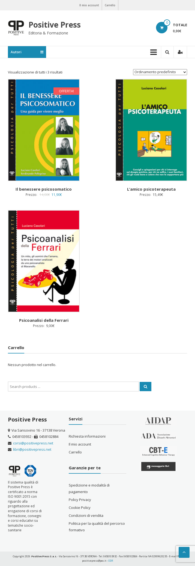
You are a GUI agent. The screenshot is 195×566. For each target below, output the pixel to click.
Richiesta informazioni (87, 436)
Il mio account (89, 5)
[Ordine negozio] (160, 72)
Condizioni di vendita (86, 515)
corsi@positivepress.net (33, 443)
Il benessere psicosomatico (44, 189)
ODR (110, 560)
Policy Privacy (80, 499)
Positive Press (54, 24)
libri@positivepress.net (32, 449)
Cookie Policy (80, 507)
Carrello (110, 5)
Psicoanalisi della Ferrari (43, 320)
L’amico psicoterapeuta (151, 189)
